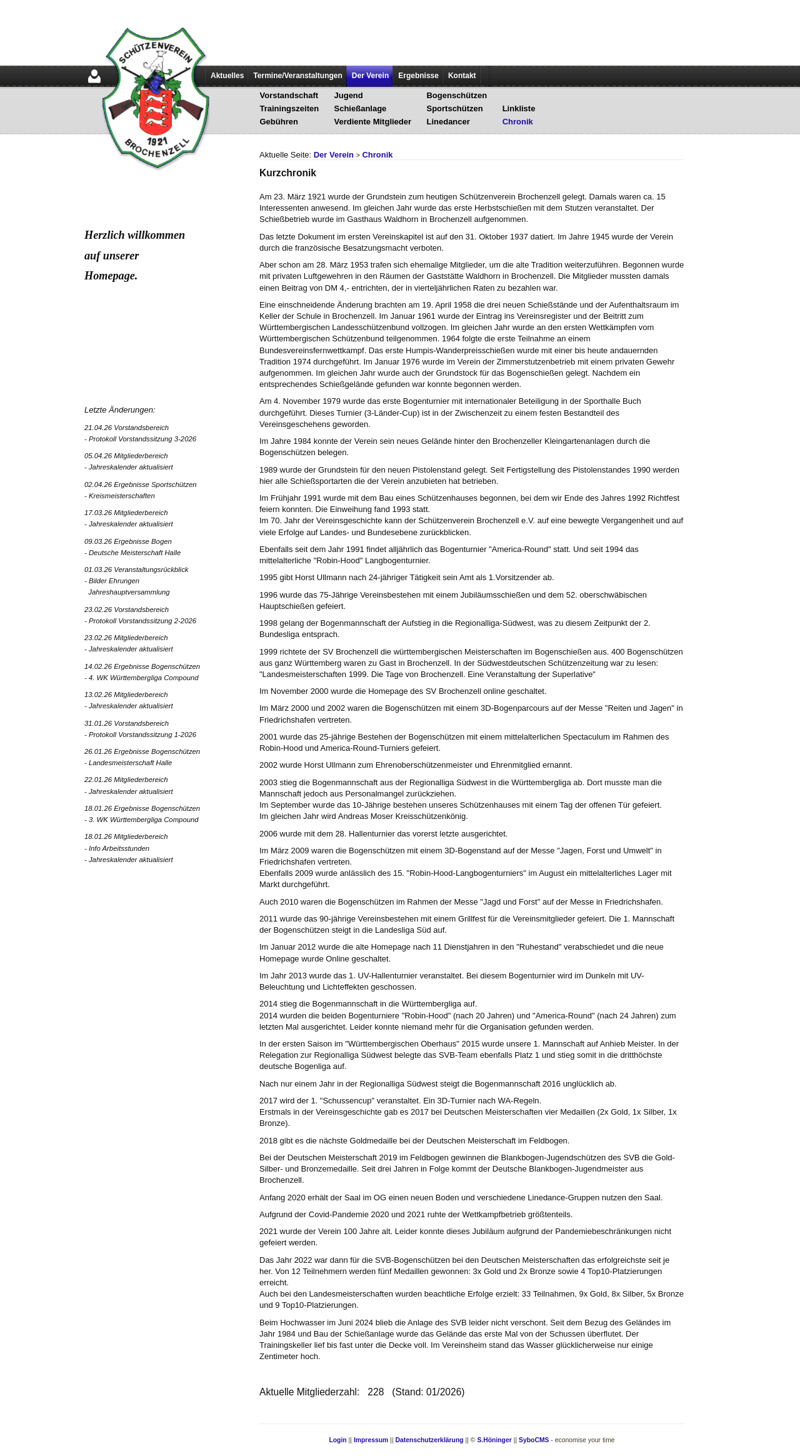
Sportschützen (454, 108)
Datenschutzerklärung (430, 1440)
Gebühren (279, 121)
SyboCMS (534, 1440)
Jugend (348, 95)
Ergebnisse (418, 75)
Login (337, 1440)
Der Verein (370, 75)
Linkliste (519, 108)
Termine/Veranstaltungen (297, 75)
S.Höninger (494, 1440)
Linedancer (447, 121)
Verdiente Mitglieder (373, 121)
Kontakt (462, 75)
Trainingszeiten (289, 108)
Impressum (371, 1440)
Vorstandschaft (289, 95)
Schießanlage (360, 108)
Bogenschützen (456, 95)
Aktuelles (227, 75)
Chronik (517, 121)
